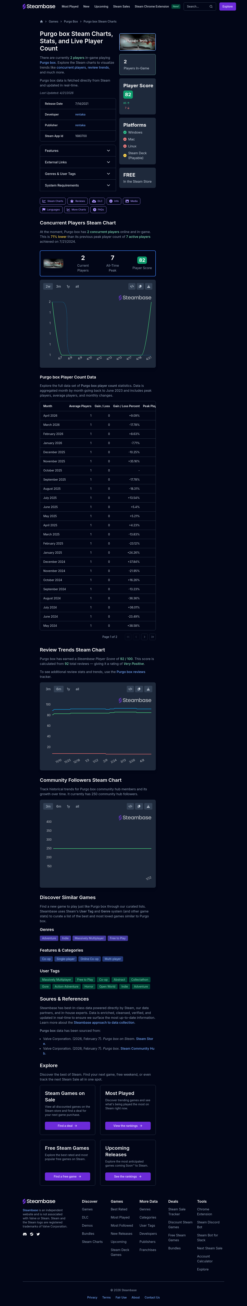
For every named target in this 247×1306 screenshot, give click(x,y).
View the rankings (128, 1125)
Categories (148, 1217)
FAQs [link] (98, 209)
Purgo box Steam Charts (100, 21)
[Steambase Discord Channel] (25, 1234)
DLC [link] (97, 201)
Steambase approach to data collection (104, 1022)
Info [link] (114, 201)
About (136, 1297)
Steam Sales (121, 6)
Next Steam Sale (209, 1248)
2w (48, 286)
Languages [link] (51, 209)
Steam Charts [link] (52, 201)
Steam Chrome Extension (152, 6)
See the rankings (128, 1176)
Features (78, 150)
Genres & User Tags (78, 173)
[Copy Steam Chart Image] (140, 286)
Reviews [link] (77, 201)
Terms (106, 1297)
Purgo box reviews (131, 672)
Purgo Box (71, 21)
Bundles (88, 1234)
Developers (148, 1234)
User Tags (147, 1225)
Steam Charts (92, 1242)
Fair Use (121, 1297)
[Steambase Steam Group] (31, 1234)
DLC (85, 1217)
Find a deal (68, 1125)
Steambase (30, 1210)
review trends (98, 67)
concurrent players (71, 67)
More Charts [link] (76, 209)
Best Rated (119, 1209)
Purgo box (48, 62)
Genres (145, 1209)
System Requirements (78, 185)
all (77, 286)
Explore (228, 6)
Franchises (148, 1250)
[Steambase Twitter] (38, 1234)
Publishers (148, 1242)
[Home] (41, 21)
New (86, 6)
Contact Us (152, 1297)
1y (68, 286)
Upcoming (101, 6)
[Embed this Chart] (132, 286)
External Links (78, 162)
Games (53, 21)
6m (58, 689)
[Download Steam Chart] (148, 286)
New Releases (121, 1234)
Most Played (70, 6)
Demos (87, 1225)
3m (58, 286)
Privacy (92, 1297)
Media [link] (132, 201)
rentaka (80, 114)
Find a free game (67, 1176)
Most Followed (122, 1225)
